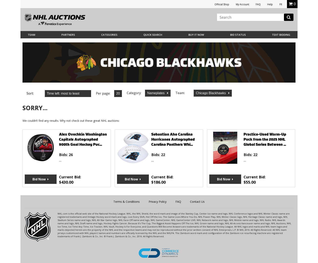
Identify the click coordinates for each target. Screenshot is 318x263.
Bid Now (39, 179)
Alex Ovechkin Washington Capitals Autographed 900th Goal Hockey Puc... (83, 139)
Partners (68, 35)
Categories (109, 35)
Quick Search (152, 35)
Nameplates (156, 93)
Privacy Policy (158, 202)
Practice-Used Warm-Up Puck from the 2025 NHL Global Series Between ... (265, 139)
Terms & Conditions (126, 202)
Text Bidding (281, 35)
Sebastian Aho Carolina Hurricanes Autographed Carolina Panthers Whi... (173, 139)
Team (31, 35)
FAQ (258, 4)
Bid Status (238, 35)
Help (270, 4)
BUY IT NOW (196, 35)
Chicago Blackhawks (211, 93)
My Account (242, 4)
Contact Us (197, 202)
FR (280, 4)
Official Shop (222, 4)
